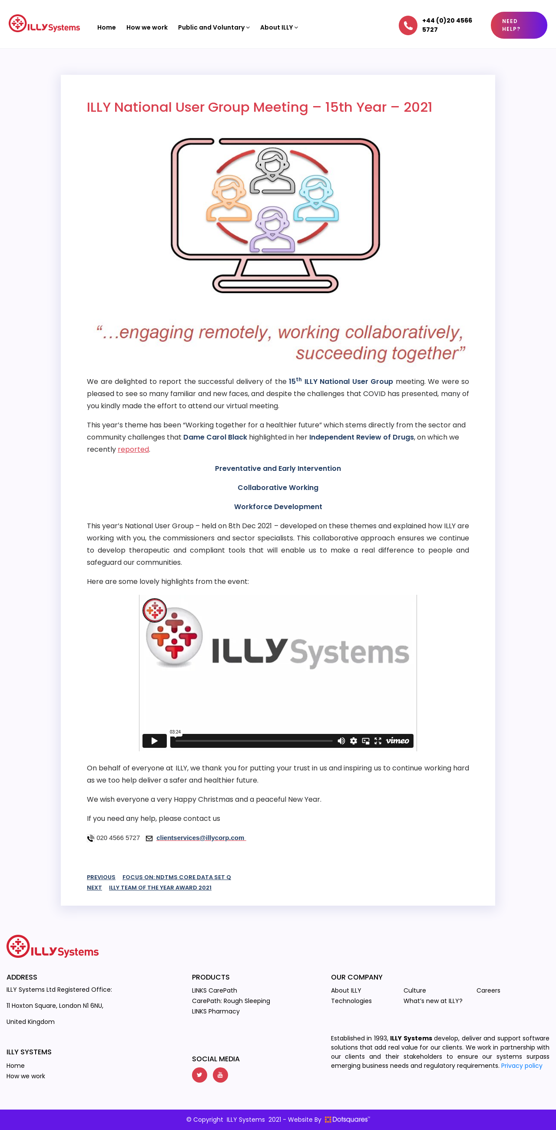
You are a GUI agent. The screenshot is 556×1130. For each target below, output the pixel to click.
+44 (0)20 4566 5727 (447, 25)
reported (133, 449)
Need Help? (511, 25)
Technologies (351, 1001)
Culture (415, 990)
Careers (488, 990)
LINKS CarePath (214, 990)
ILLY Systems (246, 1119)
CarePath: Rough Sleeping (231, 1001)
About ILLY (279, 27)
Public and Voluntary (214, 27)
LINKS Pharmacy (216, 1011)
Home (106, 27)
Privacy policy (522, 1065)
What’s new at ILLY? (433, 1001)
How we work (147, 27)
